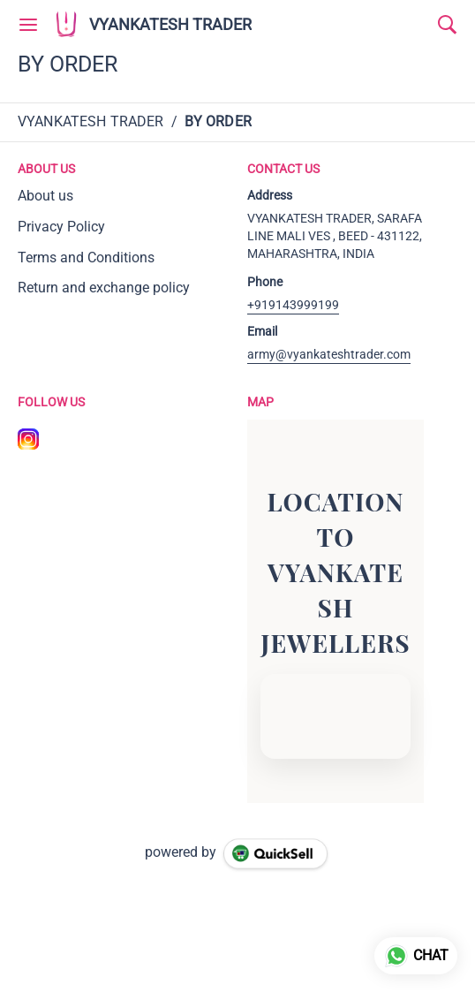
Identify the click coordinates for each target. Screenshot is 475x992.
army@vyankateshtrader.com (329, 354)
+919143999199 (293, 305)
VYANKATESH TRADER (170, 25)
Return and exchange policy (104, 287)
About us (45, 195)
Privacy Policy (61, 226)
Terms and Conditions (86, 257)
